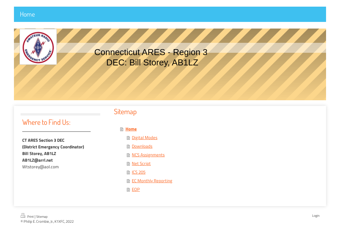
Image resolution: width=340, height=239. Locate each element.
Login (315, 215)
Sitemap (41, 216)
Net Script (141, 163)
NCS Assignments (148, 154)
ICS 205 (138, 172)
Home (131, 128)
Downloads (142, 146)
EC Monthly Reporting (152, 180)
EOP (136, 189)
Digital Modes (144, 137)
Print (28, 216)
